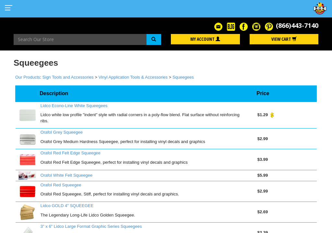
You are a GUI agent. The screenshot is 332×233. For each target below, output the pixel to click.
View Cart (284, 39)
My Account (205, 39)
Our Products (27, 77)
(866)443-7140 (297, 25)
